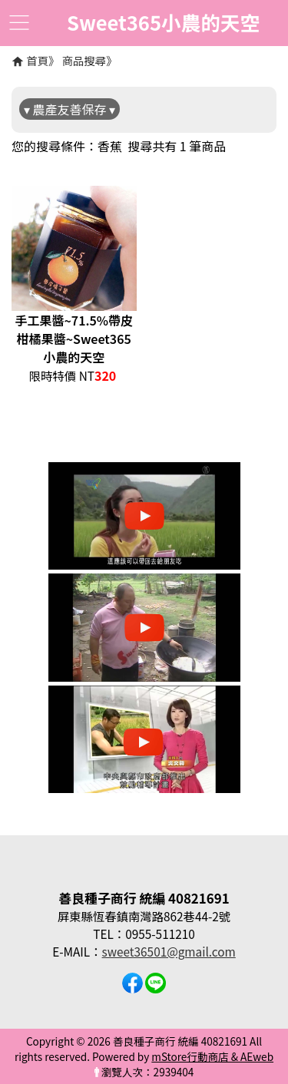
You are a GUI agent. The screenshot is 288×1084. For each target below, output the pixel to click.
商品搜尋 (84, 60)
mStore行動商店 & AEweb (212, 1056)
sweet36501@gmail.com (169, 951)
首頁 (37, 60)
